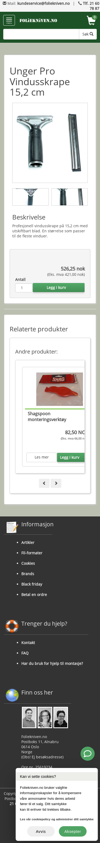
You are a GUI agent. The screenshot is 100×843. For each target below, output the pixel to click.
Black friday (31, 584)
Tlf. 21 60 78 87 (91, 6)
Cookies (28, 563)
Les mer (42, 457)
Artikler (27, 542)
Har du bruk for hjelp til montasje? (52, 663)
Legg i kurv (56, 287)
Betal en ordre (34, 594)
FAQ (25, 653)
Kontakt (28, 642)
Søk (87, 34)
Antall (20, 279)
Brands (27, 573)
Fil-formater (31, 552)
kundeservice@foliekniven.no (43, 3)
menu (9, 21)
